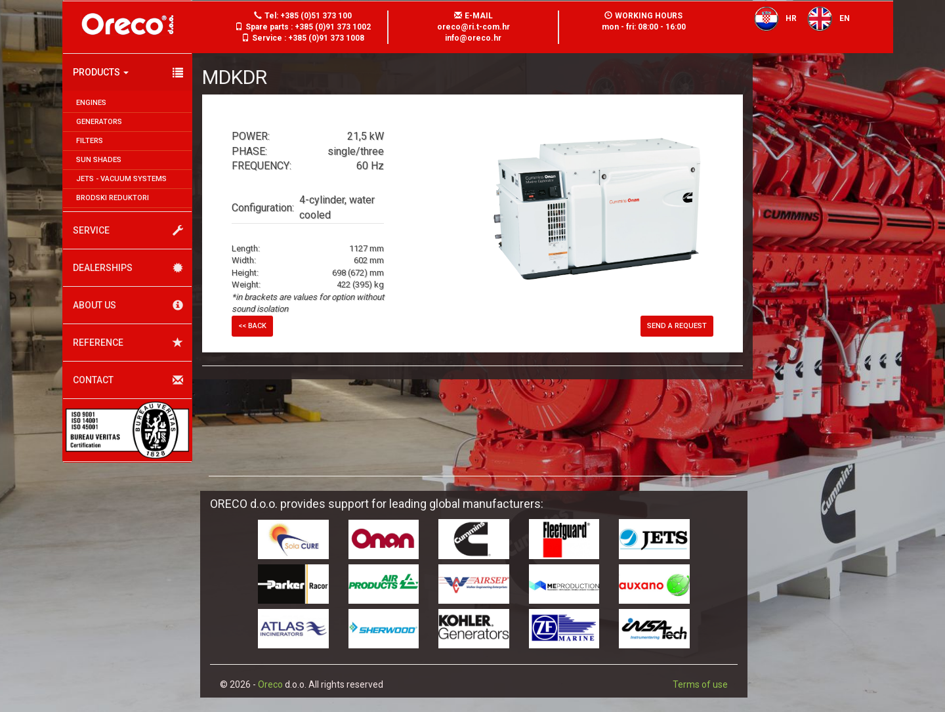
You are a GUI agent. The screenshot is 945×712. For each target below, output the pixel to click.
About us (128, 305)
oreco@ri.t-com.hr (473, 26)
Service (128, 230)
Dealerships (128, 268)
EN (824, 18)
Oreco (270, 684)
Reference (128, 342)
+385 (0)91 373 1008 (326, 38)
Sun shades (98, 160)
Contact (128, 380)
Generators (99, 121)
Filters (89, 140)
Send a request (677, 326)
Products (128, 72)
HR (771, 18)
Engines (91, 102)
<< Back (252, 326)
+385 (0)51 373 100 (316, 15)
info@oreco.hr (473, 38)
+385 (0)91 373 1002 (333, 26)
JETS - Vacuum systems (121, 179)
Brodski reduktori (112, 198)
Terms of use (700, 684)
